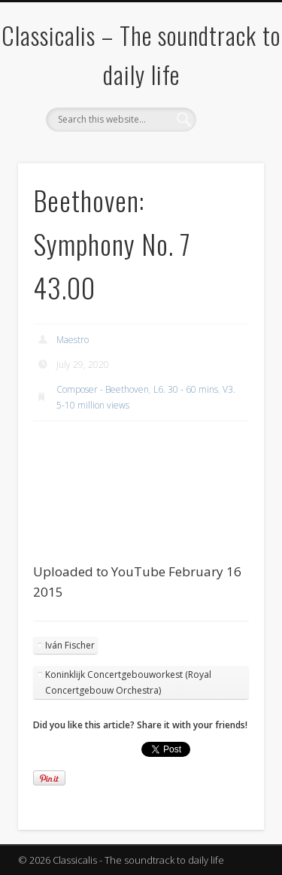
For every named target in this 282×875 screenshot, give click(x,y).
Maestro (72, 339)
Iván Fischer (70, 645)
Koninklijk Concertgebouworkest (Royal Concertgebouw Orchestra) (128, 682)
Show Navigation (228, 135)
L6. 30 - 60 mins (185, 389)
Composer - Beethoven (102, 389)
